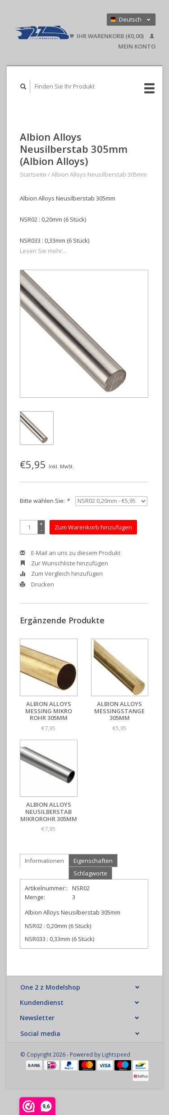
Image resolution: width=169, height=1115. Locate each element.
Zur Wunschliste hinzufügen (64, 563)
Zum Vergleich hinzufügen (61, 573)
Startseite (33, 174)
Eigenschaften (93, 861)
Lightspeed (116, 1054)
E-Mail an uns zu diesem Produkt (70, 553)
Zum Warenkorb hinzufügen (93, 527)
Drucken (37, 584)
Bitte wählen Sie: (44, 501)
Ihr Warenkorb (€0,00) (107, 36)
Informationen (44, 861)
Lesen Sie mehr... (43, 251)
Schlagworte (90, 873)
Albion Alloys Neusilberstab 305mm (99, 174)
